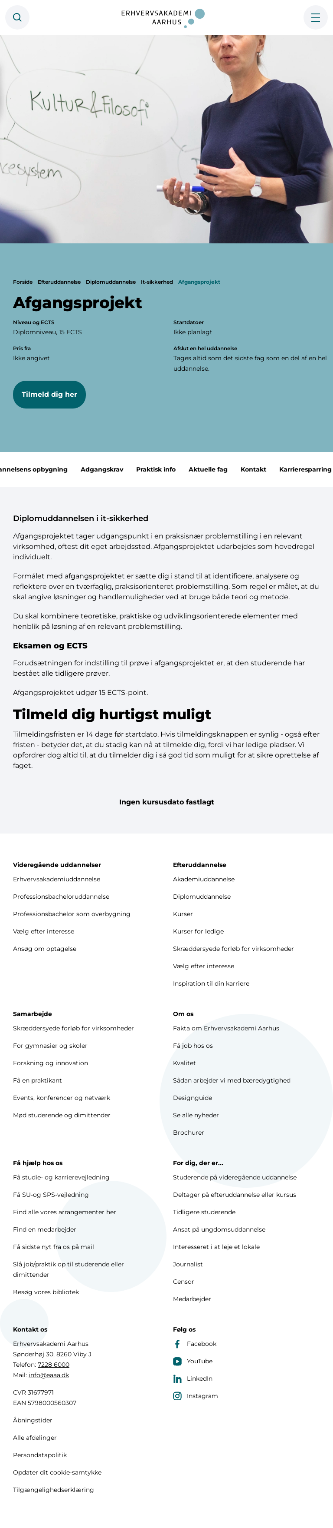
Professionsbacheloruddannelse (61, 896)
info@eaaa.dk (49, 1375)
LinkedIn (192, 1378)
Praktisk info (166, 469)
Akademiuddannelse (204, 879)
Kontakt (264, 469)
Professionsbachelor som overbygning (72, 914)
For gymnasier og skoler (50, 1046)
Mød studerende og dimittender (62, 1115)
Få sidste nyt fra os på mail (53, 1247)
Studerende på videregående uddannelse (235, 1177)
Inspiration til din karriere (211, 983)
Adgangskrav (112, 469)
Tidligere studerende (204, 1212)
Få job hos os (193, 1046)
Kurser (183, 914)
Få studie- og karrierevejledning (61, 1177)
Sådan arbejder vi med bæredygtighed (232, 1080)
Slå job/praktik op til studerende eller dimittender (68, 1269)
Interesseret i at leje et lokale (216, 1247)
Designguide (192, 1098)
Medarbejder (192, 1299)
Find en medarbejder (44, 1229)
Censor (183, 1282)
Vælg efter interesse (43, 931)
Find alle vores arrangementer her (64, 1212)
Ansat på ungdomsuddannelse (219, 1229)
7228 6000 (53, 1365)
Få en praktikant (37, 1080)
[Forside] (166, 17)
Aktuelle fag (218, 469)
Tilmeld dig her (49, 394)
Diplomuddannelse (111, 282)
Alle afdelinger (35, 1438)
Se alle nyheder (196, 1115)
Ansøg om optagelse (44, 949)
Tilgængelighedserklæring (53, 1490)
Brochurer (188, 1132)
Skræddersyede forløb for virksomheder (233, 949)
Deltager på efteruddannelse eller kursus (234, 1195)
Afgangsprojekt (199, 282)
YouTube (192, 1361)
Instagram (195, 1396)
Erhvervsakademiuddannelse (56, 879)
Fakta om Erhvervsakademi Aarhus (226, 1028)
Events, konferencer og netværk (61, 1098)
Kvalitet (184, 1063)
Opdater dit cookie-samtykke (57, 1472)
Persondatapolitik (40, 1455)
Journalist (188, 1264)
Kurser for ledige (198, 931)
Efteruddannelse (59, 282)
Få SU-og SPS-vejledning (51, 1195)
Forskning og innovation (50, 1063)
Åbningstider (32, 1420)
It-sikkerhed (157, 282)
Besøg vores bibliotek (46, 1292)
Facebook (194, 1344)
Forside (23, 282)
